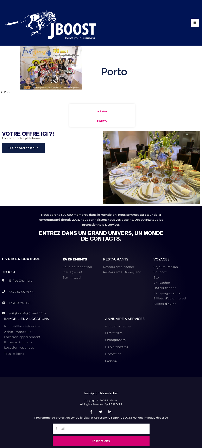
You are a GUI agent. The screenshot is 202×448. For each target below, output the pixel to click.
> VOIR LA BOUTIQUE (21, 259)
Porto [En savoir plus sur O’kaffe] (102, 121)
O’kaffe (102, 111)
